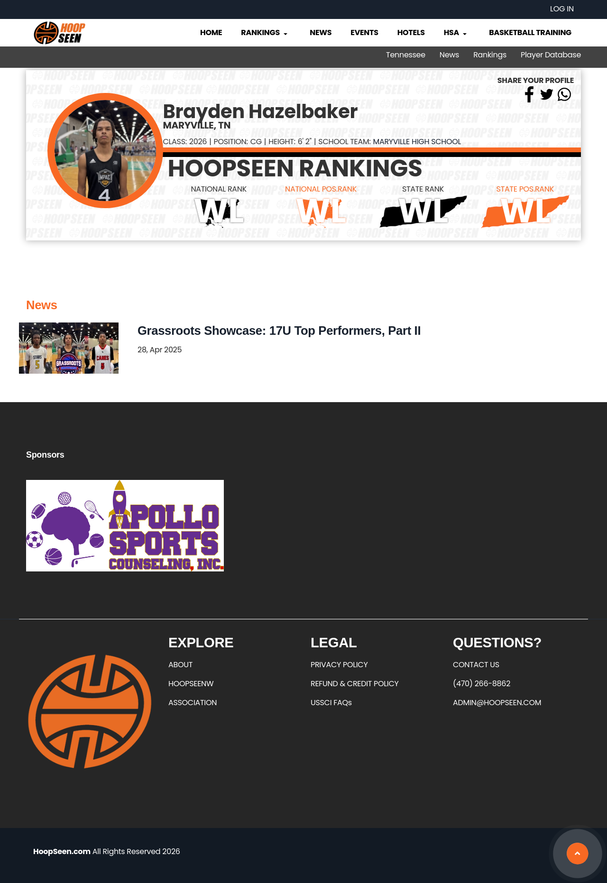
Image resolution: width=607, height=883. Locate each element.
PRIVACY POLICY (339, 664)
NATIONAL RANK (219, 189)
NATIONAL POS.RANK (321, 189)
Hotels (411, 32)
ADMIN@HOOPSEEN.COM (497, 702)
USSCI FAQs (331, 702)
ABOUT (180, 664)
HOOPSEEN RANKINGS (295, 168)
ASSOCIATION (192, 702)
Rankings (265, 32)
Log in (562, 8)
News (320, 32)
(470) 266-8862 (481, 683)
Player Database (551, 54)
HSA (456, 32)
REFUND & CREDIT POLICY (355, 683)
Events (364, 32)
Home (211, 32)
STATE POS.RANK (525, 189)
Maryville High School (417, 141)
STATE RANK (423, 189)
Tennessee (405, 54)
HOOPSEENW (190, 683)
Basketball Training (530, 32)
